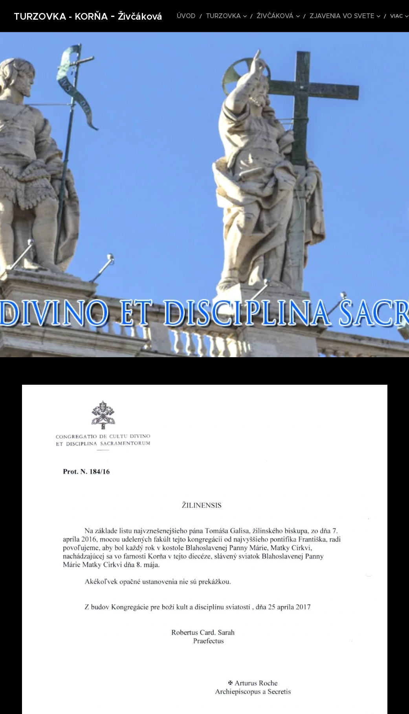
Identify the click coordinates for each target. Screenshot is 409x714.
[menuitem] (198, 16)
